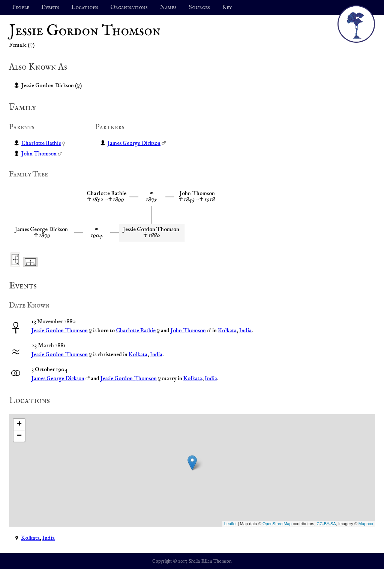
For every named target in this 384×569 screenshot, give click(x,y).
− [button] (19, 436)
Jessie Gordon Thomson (60, 330)
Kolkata (227, 330)
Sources (199, 7)
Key (227, 7)
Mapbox (365, 523)
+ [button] (19, 424)
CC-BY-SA (326, 523)
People (20, 7)
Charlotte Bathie (41, 143)
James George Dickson (134, 143)
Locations (84, 7)
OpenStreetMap (277, 523)
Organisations (129, 7)
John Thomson (39, 153)
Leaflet (230, 523)
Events (50, 7)
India (245, 330)
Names (168, 7)
